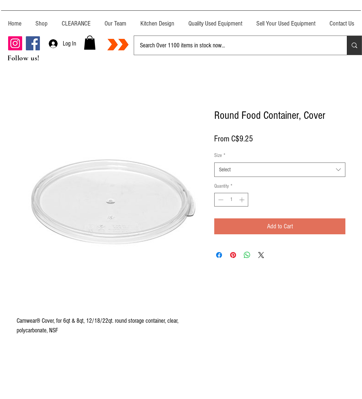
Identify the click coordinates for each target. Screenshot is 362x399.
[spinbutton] (231, 199)
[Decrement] (220, 199)
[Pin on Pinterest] (233, 255)
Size (219, 155)
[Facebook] (33, 43)
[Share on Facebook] (219, 255)
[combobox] (279, 169)
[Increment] (242, 199)
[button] (90, 43)
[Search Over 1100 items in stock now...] (235, 45)
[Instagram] (15, 43)
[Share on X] (261, 255)
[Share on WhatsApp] (247, 255)
